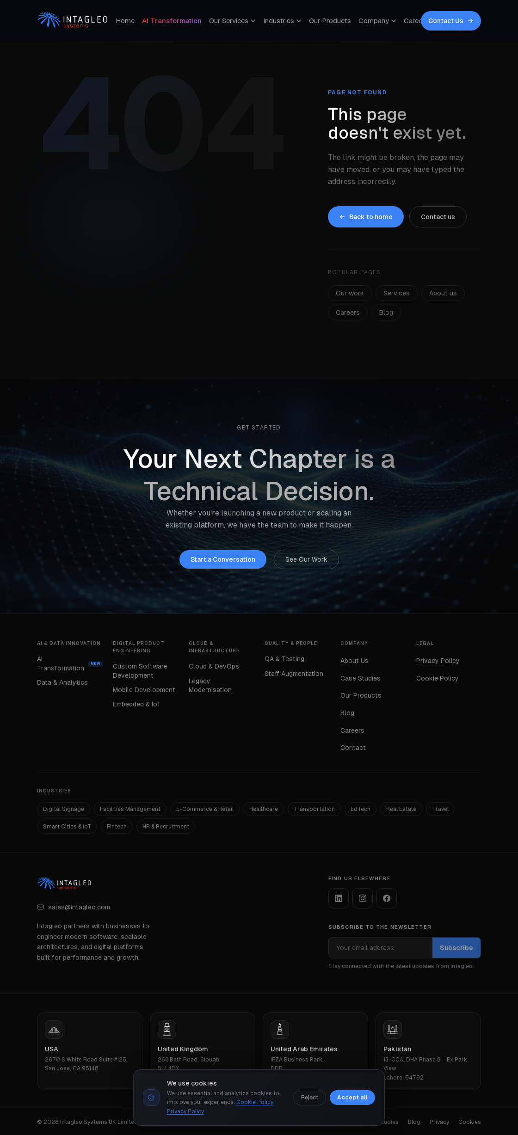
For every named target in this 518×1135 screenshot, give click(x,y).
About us (443, 293)
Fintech (117, 826)
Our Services (232, 21)
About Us (354, 660)
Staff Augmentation (294, 673)
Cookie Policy (437, 678)
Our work (350, 293)
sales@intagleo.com (73, 907)
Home (125, 21)
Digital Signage (63, 809)
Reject (309, 1097)
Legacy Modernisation (210, 685)
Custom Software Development (140, 671)
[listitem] (338, 898)
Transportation (314, 809)
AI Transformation (172, 21)
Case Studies (360, 678)
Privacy (439, 1122)
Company (377, 21)
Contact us (438, 217)
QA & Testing (284, 659)
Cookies (469, 1122)
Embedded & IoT (137, 704)
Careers (416, 21)
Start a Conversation (223, 559)
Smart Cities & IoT (67, 826)
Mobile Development (144, 689)
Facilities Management (130, 809)
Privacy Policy (438, 660)
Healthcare (263, 809)
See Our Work (306, 559)
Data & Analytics (62, 682)
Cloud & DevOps (214, 666)
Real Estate (401, 809)
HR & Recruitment (165, 826)
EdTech (360, 809)
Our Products (330, 21)
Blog (386, 312)
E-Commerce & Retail (205, 809)
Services (396, 293)
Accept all (352, 1097)
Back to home (366, 217)
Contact (353, 747)
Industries (282, 21)
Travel (440, 809)
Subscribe (456, 947)
